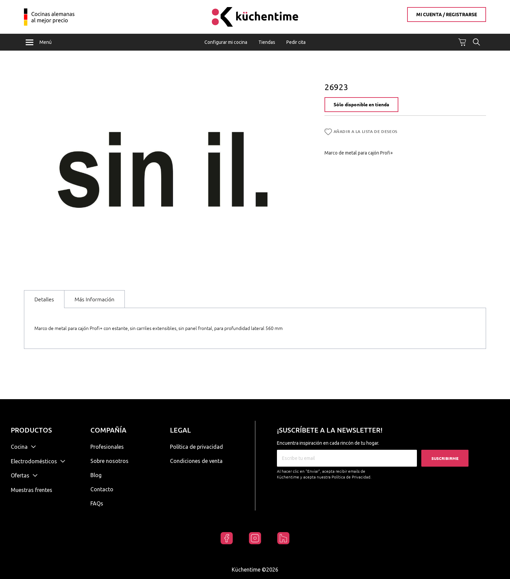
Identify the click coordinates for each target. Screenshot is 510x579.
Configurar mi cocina (225, 42)
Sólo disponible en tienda (361, 106)
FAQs (96, 503)
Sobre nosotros (109, 461)
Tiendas (266, 42)
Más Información (94, 300)
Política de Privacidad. (351, 477)
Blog (96, 475)
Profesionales (107, 447)
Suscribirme (444, 458)
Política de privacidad (196, 447)
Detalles (44, 300)
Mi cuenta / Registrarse (446, 14)
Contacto (101, 489)
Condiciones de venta (196, 461)
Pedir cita (296, 42)
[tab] (44, 300)
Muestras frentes (31, 490)
